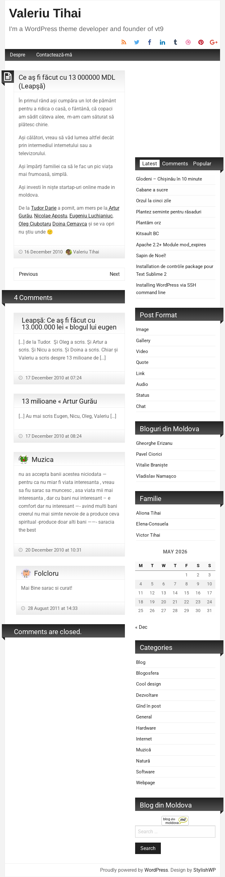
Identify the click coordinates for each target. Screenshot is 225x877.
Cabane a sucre (152, 190)
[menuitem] (17, 55)
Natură (143, 761)
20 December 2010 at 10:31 (53, 550)
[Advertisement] (175, 109)
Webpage (145, 782)
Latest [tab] (149, 163)
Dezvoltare (147, 695)
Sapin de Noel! (151, 255)
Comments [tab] (175, 163)
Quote (142, 362)
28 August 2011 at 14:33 (52, 608)
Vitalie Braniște (152, 465)
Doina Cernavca (69, 224)
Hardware (146, 728)
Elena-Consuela (152, 524)
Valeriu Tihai (45, 13)
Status (142, 395)
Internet (144, 739)
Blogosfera (147, 673)
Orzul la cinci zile (153, 201)
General (144, 717)
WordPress (156, 870)
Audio (142, 384)
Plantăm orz (148, 223)
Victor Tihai (148, 535)
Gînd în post (148, 706)
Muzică (143, 750)
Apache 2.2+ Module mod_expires (171, 245)
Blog (140, 662)
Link (140, 373)
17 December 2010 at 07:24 (53, 378)
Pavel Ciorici (149, 454)
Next (115, 274)
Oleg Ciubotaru (35, 224)
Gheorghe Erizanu (154, 443)
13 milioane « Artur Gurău (59, 401)
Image (142, 329)
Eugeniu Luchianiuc (91, 216)
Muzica (43, 459)
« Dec (141, 627)
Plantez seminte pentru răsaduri (168, 212)
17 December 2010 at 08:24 (53, 436)
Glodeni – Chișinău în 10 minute (169, 179)
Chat (141, 406)
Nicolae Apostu (50, 216)
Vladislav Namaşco (156, 476)
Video (142, 351)
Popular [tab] (202, 163)
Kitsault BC (147, 233)
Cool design (148, 684)
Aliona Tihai (148, 513)
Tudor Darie (43, 208)
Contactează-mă (54, 55)
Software (145, 772)
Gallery (143, 340)
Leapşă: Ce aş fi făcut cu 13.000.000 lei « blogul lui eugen (69, 323)
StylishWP (204, 870)
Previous (28, 274)
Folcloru (46, 573)
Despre (17, 55)
